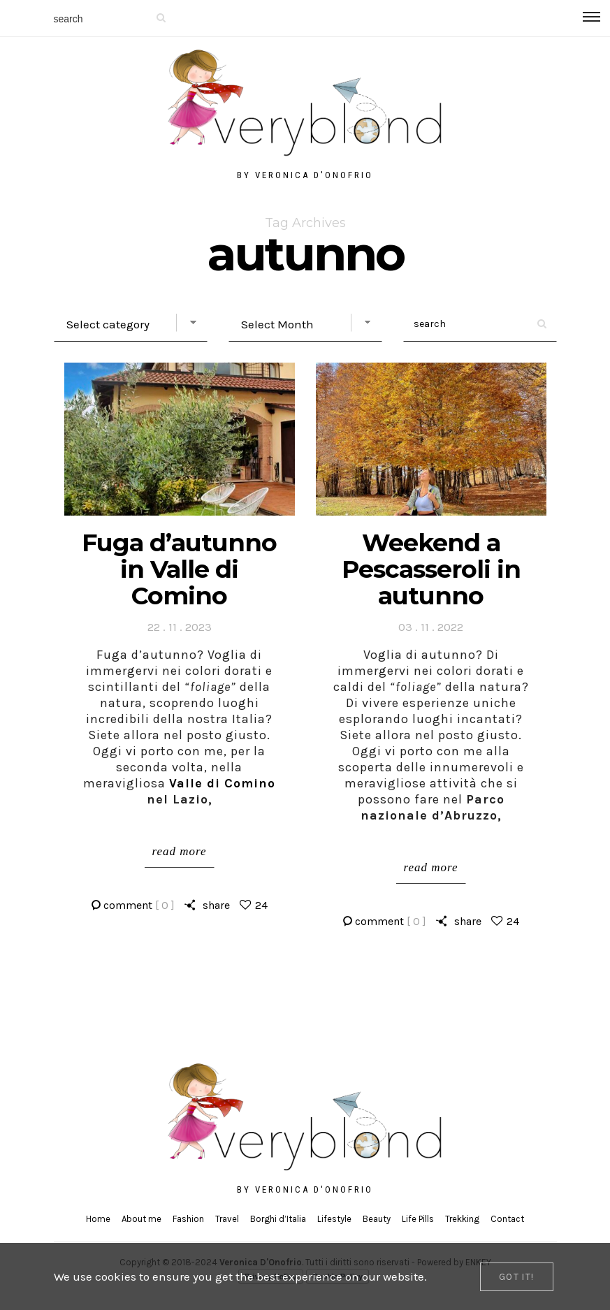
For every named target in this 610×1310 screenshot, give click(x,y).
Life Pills (418, 1219)
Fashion (188, 1219)
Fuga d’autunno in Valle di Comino (179, 569)
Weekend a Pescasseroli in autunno (431, 569)
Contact (507, 1219)
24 (261, 905)
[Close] (516, 1276)
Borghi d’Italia (278, 1219)
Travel (227, 1219)
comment (139, 905)
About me (141, 1219)
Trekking (462, 1219)
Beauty (377, 1219)
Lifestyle (334, 1219)
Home (98, 1219)
